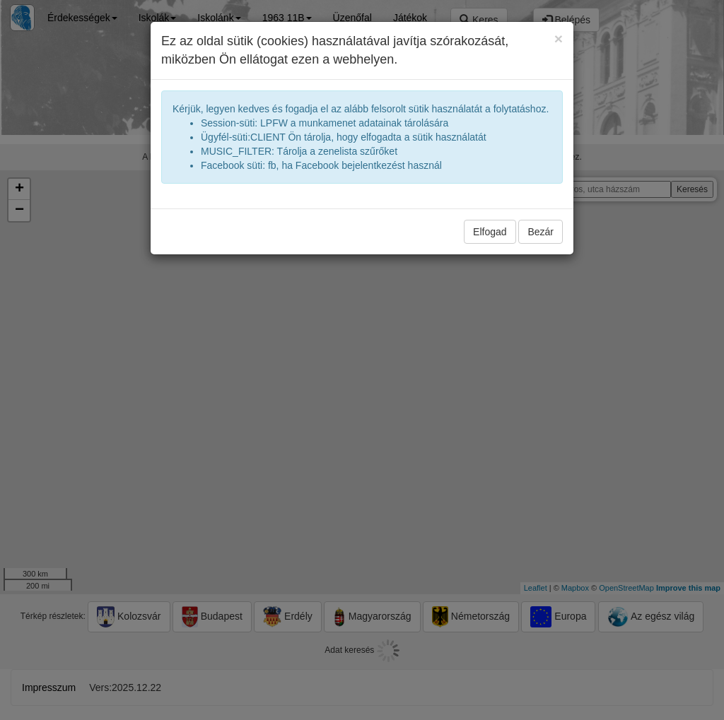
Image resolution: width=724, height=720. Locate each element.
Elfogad (489, 231)
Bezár (540, 231)
